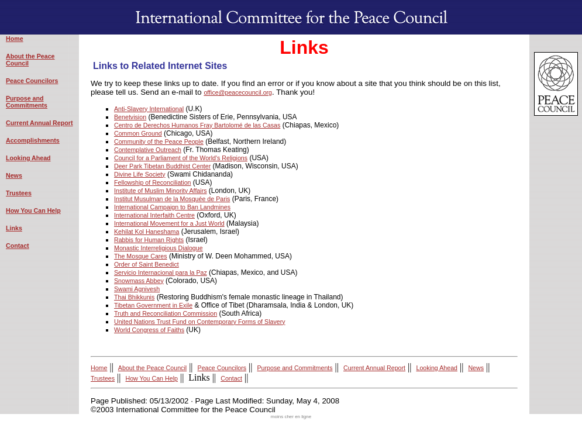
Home (14, 38)
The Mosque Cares (140, 256)
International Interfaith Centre (154, 215)
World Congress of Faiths (149, 329)
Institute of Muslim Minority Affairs (160, 190)
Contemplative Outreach (147, 149)
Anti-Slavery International (149, 108)
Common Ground (138, 133)
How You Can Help (33, 210)
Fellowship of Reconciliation (152, 182)
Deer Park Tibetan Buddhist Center (162, 166)
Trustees (19, 192)
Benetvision (130, 116)
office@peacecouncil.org (238, 92)
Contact (17, 245)
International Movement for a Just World (169, 223)
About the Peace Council (152, 367)
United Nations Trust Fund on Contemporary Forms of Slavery (199, 321)
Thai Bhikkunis (134, 297)
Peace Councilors (32, 80)
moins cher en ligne (291, 416)
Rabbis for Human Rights (149, 239)
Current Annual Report (39, 122)
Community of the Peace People (159, 141)
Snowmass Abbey (139, 280)
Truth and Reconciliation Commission (165, 313)
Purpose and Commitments (26, 102)
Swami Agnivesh (137, 288)
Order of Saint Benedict (146, 264)
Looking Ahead (28, 157)
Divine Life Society (140, 174)
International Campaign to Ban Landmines (172, 206)
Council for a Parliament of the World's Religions (180, 157)
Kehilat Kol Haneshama (146, 231)
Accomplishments (33, 140)
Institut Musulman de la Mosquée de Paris (172, 198)
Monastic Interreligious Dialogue (158, 247)
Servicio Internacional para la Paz (160, 272)
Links (14, 228)
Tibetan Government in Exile (153, 305)
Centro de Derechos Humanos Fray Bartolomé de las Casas (197, 125)
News (14, 175)
